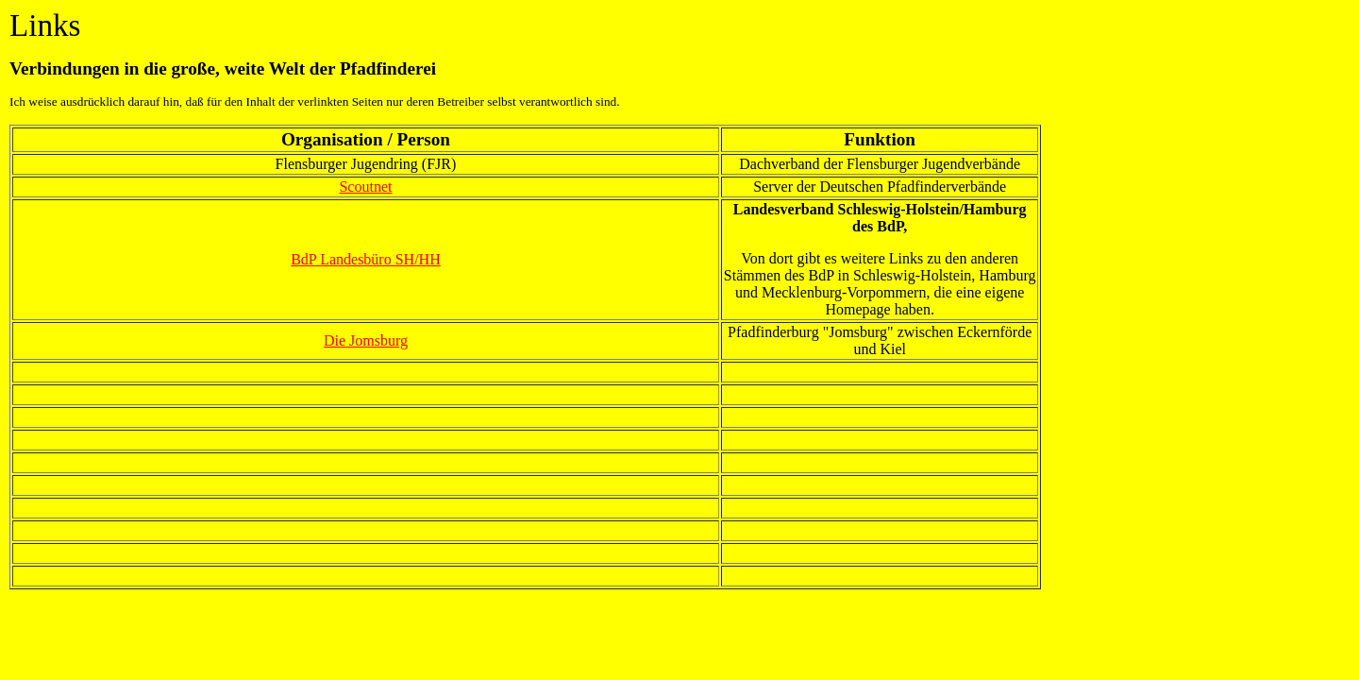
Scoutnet (365, 186)
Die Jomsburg (366, 340)
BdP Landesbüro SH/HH (366, 259)
